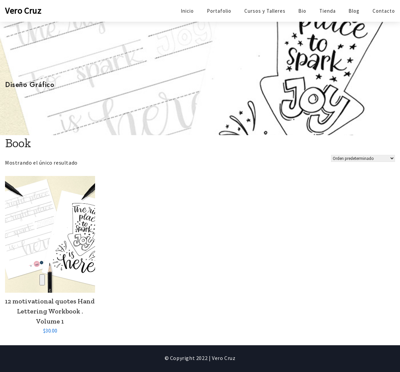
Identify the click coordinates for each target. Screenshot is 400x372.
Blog (353, 11)
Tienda (327, 11)
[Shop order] (363, 158)
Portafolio (219, 11)
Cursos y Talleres (265, 11)
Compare (42, 279)
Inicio (187, 11)
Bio (302, 11)
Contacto (384, 11)
